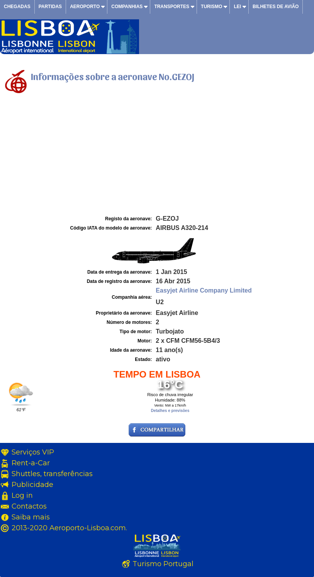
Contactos (29, 506)
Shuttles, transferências (52, 474)
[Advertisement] (157, 156)
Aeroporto (85, 6)
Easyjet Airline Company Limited (203, 290)
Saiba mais (31, 517)
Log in (22, 495)
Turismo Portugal (162, 564)
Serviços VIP (33, 452)
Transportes (171, 6)
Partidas (50, 6)
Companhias (127, 6)
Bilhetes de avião (276, 6)
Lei (237, 6)
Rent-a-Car (31, 463)
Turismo (211, 6)
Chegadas (17, 6)
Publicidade (32, 484)
